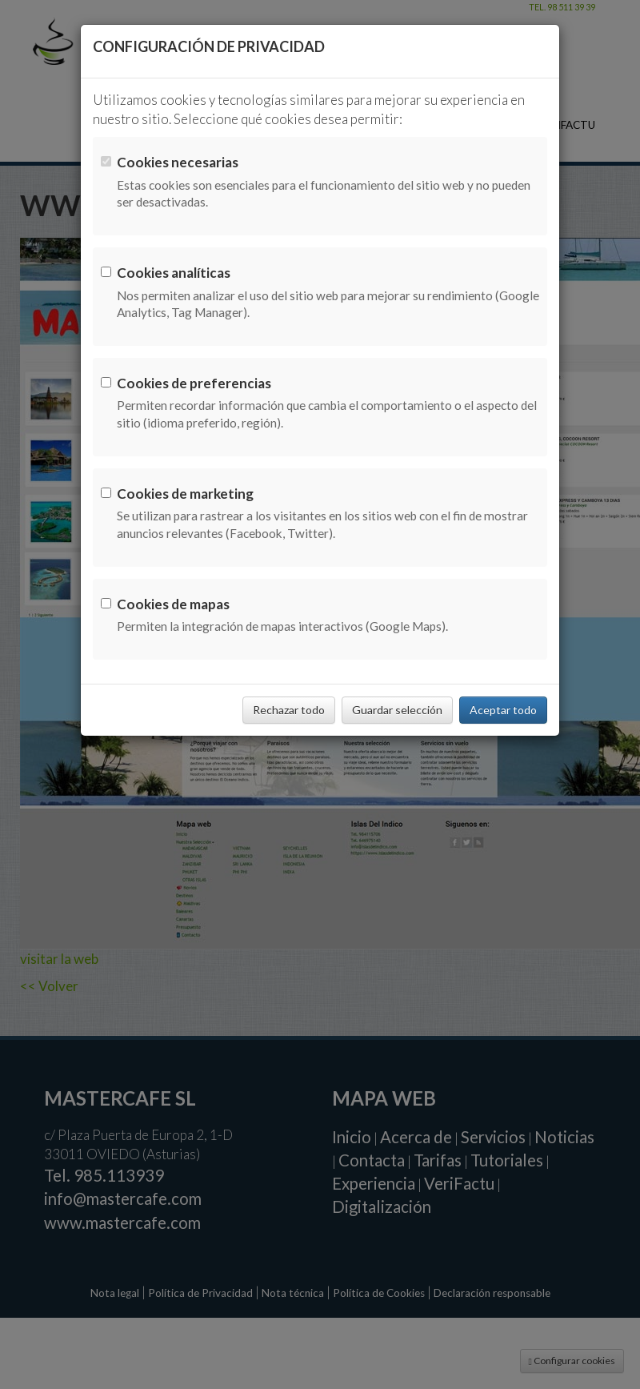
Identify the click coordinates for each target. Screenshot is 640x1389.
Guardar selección (397, 710)
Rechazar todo (289, 710)
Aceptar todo (503, 710)
